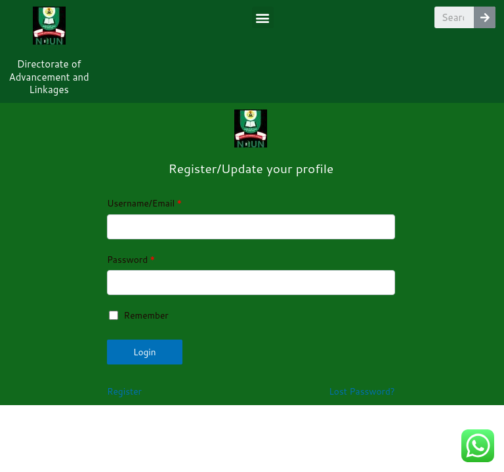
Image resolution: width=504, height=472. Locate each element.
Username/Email (144, 203)
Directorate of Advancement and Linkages (49, 76)
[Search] (484, 17)
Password (131, 259)
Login (144, 351)
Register (124, 391)
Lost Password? (362, 391)
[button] (263, 17)
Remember (139, 315)
